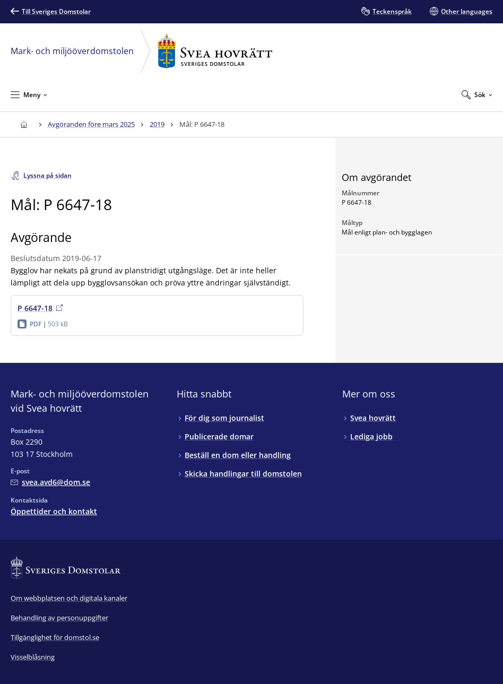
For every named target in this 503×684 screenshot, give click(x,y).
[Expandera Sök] (477, 94)
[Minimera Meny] (29, 94)
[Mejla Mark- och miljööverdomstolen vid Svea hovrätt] (50, 482)
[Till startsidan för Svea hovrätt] (24, 124)
